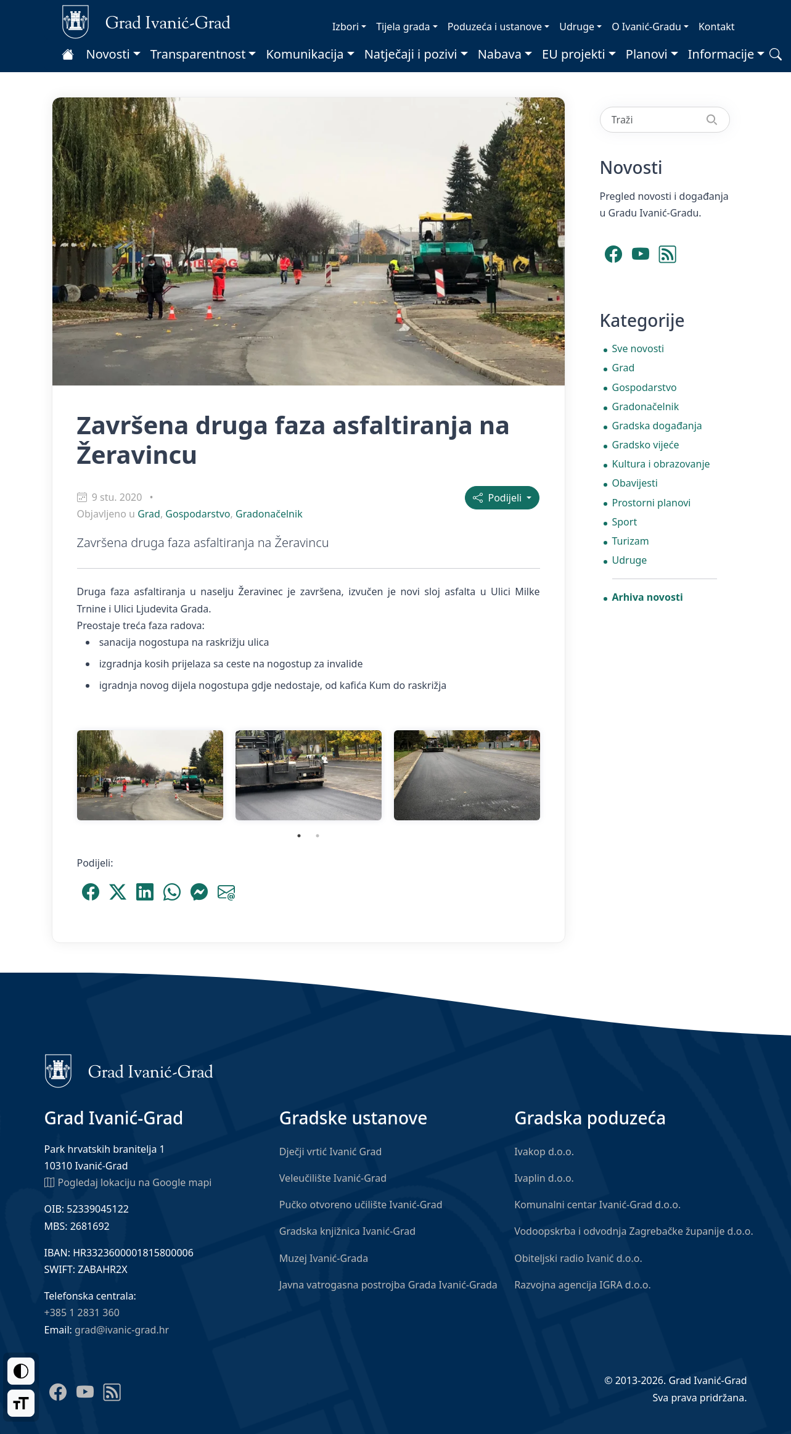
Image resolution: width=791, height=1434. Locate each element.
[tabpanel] (150, 775)
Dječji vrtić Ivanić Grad (330, 1151)
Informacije (721, 54)
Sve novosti (638, 348)
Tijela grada (403, 26)
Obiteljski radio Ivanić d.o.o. (578, 1258)
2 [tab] (317, 836)
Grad (148, 514)
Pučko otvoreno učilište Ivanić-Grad (361, 1204)
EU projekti (573, 54)
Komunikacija (304, 54)
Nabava (500, 54)
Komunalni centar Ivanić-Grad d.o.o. (597, 1204)
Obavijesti (635, 483)
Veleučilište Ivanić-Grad (333, 1178)
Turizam (630, 541)
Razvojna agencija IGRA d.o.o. (582, 1285)
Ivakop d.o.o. (544, 1151)
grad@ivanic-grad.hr (122, 1330)
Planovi (647, 54)
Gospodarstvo (197, 514)
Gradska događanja (657, 425)
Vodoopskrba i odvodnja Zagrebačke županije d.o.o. (633, 1231)
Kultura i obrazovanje (661, 464)
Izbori (345, 26)
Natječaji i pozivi (410, 54)
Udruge (576, 26)
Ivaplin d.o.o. (544, 1178)
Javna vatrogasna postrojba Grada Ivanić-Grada (388, 1285)
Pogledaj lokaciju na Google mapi (128, 1181)
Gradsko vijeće (645, 444)
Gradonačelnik (269, 514)
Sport (624, 522)
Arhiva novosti (647, 597)
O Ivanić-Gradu (646, 26)
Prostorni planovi (651, 502)
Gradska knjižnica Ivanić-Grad (347, 1231)
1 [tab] (299, 836)
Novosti (108, 54)
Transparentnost (198, 54)
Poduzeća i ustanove (495, 26)
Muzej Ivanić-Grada (323, 1258)
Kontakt (717, 26)
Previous (61, 775)
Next (555, 775)
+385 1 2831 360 (82, 1312)
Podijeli (498, 498)
